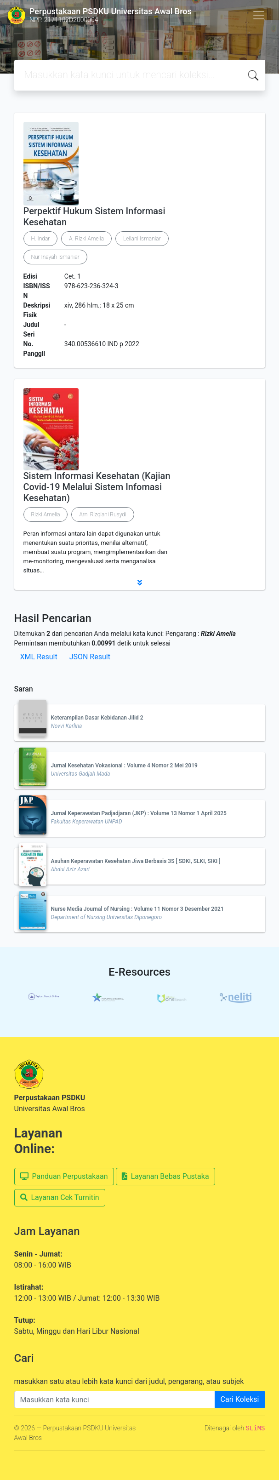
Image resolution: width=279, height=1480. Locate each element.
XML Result (38, 656)
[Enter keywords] (114, 1399)
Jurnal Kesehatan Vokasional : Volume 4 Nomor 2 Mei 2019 (124, 765)
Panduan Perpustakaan (64, 1176)
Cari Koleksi (240, 1399)
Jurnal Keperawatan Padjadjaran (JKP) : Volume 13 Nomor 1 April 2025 (139, 813)
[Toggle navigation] (259, 15)
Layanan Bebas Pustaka (165, 1176)
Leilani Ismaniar (142, 238)
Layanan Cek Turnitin (59, 1197)
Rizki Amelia (45, 514)
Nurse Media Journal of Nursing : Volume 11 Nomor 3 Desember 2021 (137, 909)
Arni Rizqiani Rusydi (102, 514)
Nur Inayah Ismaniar (55, 257)
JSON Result (89, 656)
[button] (139, 582)
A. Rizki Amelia (86, 238)
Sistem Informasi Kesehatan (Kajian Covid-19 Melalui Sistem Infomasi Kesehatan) (97, 486)
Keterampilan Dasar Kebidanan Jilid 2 (97, 717)
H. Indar (40, 238)
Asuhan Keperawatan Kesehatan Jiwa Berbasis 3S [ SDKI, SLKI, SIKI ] (136, 861)
